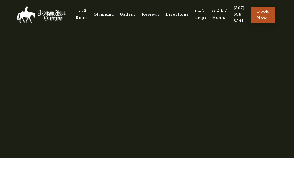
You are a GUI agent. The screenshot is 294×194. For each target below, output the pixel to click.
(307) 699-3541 (239, 14)
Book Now (263, 14)
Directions (177, 14)
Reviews (151, 14)
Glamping (104, 14)
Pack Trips (201, 14)
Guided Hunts (220, 14)
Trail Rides (82, 14)
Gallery (128, 14)
